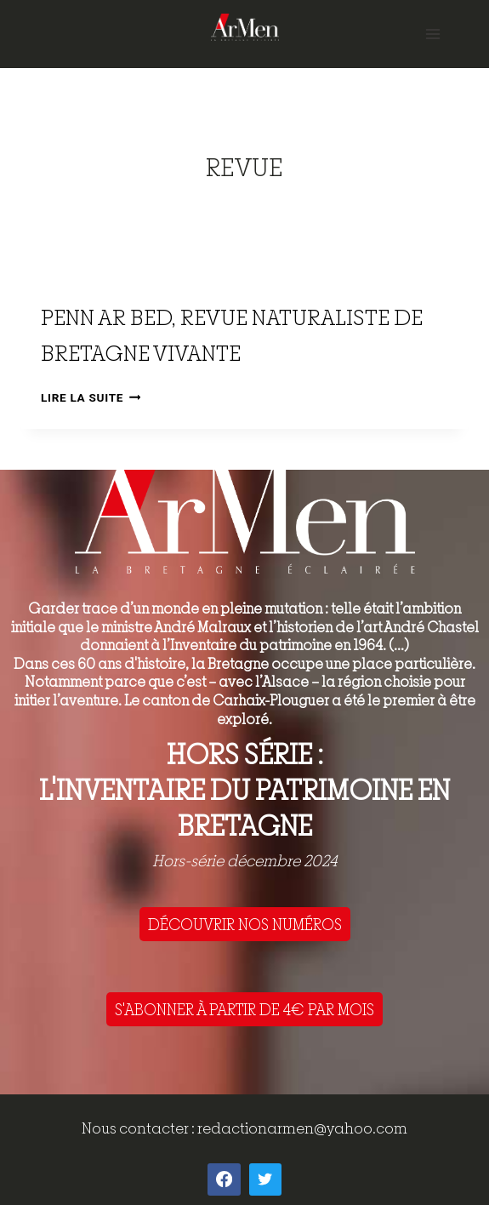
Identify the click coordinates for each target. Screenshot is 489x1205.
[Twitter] (265, 1179)
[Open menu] (432, 33)
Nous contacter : (139, 1128)
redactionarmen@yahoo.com (302, 1128)
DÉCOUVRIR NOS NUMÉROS (245, 924)
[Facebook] (224, 1179)
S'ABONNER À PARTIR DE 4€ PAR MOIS (244, 1009)
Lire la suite (90, 397)
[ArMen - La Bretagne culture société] (245, 27)
